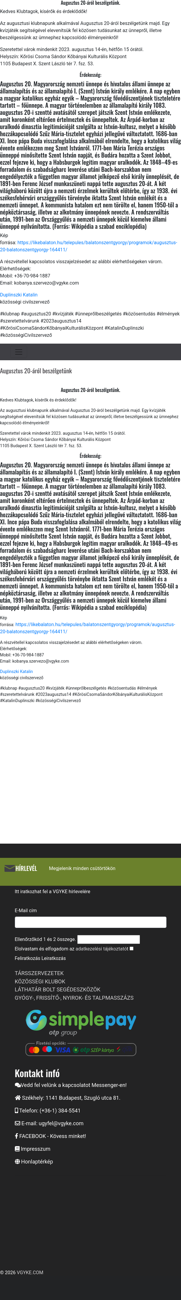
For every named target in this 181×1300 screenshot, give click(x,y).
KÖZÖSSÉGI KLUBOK (40, 981)
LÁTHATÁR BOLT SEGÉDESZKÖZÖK (57, 989)
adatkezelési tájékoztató (101, 949)
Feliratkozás (27, 958)
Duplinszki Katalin (18, 295)
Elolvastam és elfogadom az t (71, 949)
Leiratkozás (53, 958)
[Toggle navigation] (18, 352)
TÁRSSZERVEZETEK (39, 973)
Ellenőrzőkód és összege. (45, 939)
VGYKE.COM (30, 1272)
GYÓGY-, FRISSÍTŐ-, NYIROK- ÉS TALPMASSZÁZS (74, 998)
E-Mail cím (26, 910)
